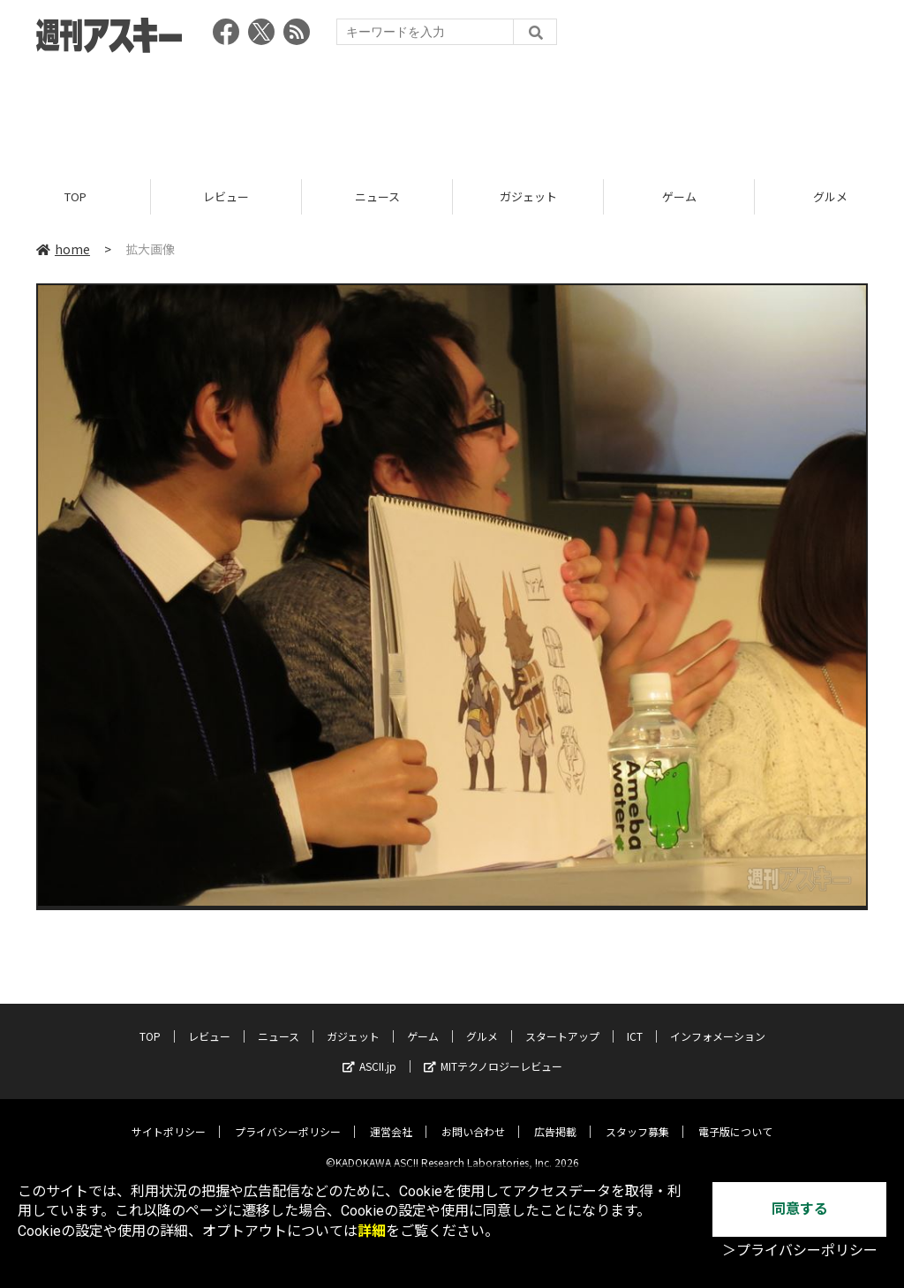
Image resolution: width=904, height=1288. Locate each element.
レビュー (226, 196)
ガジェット (528, 196)
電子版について (735, 1118)
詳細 (372, 1231)
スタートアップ (562, 1022)
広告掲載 (555, 1118)
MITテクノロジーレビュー (493, 1052)
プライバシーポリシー (288, 1118)
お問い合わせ (473, 1118)
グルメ (482, 1022)
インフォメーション (717, 1022)
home (63, 249)
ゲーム (679, 196)
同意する (800, 1209)
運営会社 (391, 1118)
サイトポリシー (169, 1118)
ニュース (377, 196)
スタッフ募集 (637, 1118)
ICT (635, 1022)
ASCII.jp (369, 1052)
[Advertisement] (452, 110)
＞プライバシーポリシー (800, 1250)
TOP (75, 196)
